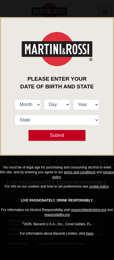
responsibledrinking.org (88, 210)
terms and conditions (79, 172)
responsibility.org (57, 215)
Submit (57, 135)
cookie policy (99, 186)
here (89, 233)
